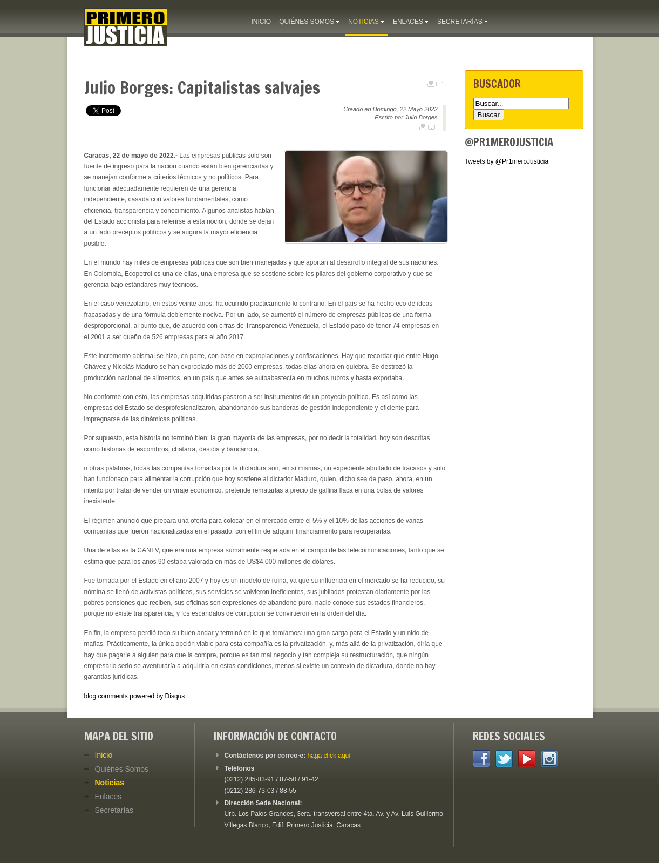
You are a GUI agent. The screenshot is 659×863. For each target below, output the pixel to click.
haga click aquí (329, 755)
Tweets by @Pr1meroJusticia (507, 161)
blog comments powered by (134, 696)
